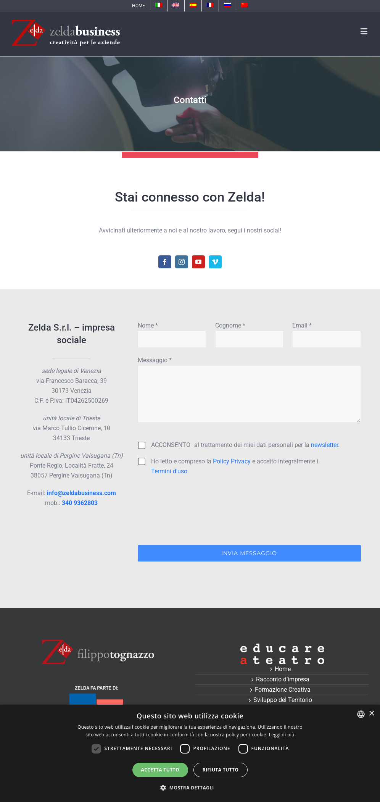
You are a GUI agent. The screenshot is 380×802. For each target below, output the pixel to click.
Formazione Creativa (283, 689)
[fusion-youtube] (198, 261)
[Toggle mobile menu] (365, 31)
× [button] (371, 713)
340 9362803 (80, 503)
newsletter (324, 445)
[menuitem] (138, 5)
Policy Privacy (232, 461)
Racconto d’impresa (282, 679)
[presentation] (196, 513)
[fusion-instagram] (181, 261)
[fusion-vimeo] (215, 261)
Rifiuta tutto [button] (221, 769)
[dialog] (190, 753)
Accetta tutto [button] (160, 769)
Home (283, 669)
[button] (190, 788)
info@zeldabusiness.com (81, 493)
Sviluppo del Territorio (282, 700)
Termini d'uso (169, 471)
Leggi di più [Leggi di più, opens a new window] (282, 734)
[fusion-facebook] (164, 261)
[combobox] (361, 714)
